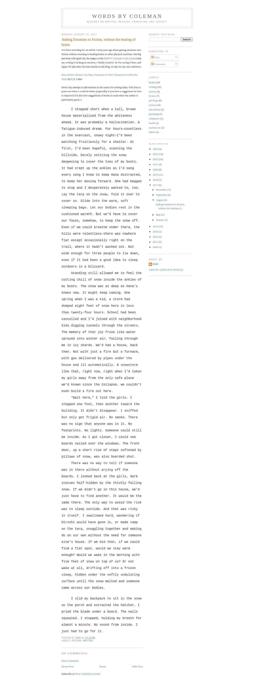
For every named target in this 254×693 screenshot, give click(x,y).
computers (154, 118)
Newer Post (67, 666)
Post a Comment (70, 660)
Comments (158, 64)
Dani (156, 264)
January (160, 219)
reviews (153, 105)
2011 (156, 241)
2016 (156, 226)
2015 (156, 231)
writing (88, 641)
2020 (156, 169)
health (152, 123)
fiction (76, 641)
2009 (156, 247)
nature (152, 132)
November (161, 189)
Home (103, 666)
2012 (156, 236)
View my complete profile (166, 270)
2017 (156, 185)
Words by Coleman (127, 16)
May (158, 214)
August (160, 199)
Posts (155, 57)
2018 (156, 179)
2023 (156, 154)
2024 (156, 148)
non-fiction (154, 109)
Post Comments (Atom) (88, 673)
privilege (153, 100)
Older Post (137, 666)
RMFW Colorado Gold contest (120, 58)
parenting (154, 113)
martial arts (155, 127)
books (152, 82)
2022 (156, 159)
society (152, 91)
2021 (156, 164)
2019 (156, 174)
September (162, 194)
